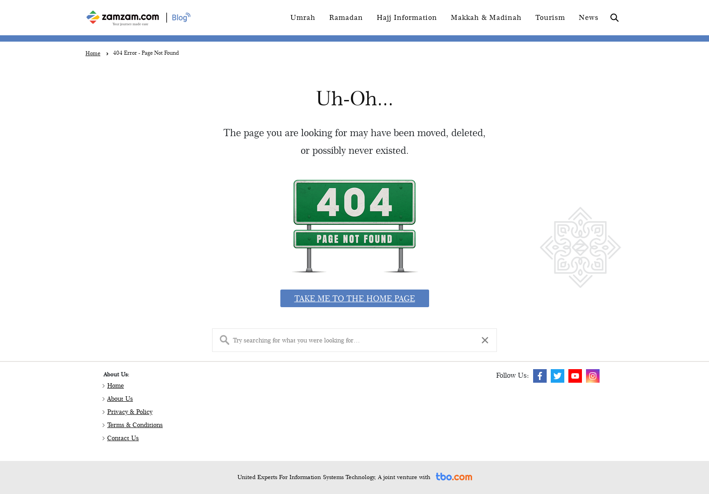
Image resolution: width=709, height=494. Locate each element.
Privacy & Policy (129, 411)
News (589, 17)
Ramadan (346, 17)
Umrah (303, 17)
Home (115, 385)
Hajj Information (407, 17)
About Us (120, 398)
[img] (540, 376)
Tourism (550, 17)
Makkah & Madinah (486, 17)
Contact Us (123, 438)
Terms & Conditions (135, 424)
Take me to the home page (354, 298)
